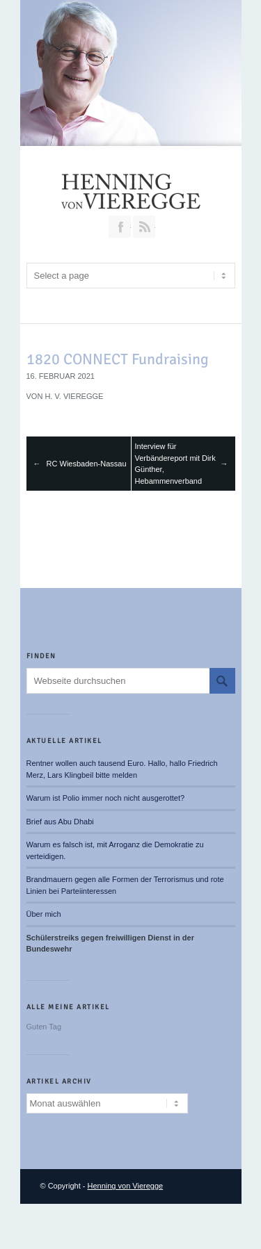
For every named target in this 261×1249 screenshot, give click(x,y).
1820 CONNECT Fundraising (117, 359)
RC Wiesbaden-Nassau (87, 463)
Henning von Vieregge (126, 1186)
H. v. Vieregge (74, 396)
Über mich (43, 914)
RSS (144, 226)
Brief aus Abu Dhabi (60, 821)
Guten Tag (44, 1026)
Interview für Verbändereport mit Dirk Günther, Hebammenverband (175, 463)
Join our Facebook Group (120, 226)
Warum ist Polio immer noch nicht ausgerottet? (105, 798)
